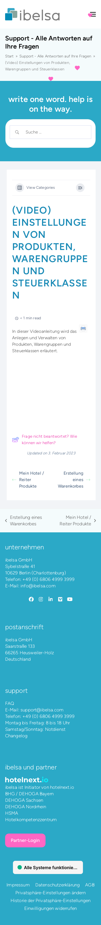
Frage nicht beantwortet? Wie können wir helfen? (44, 439)
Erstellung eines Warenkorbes (74, 480)
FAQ (9, 703)
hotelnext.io (62, 787)
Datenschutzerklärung (57, 885)
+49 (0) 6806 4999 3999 (48, 579)
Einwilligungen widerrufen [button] (50, 908)
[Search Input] (55, 132)
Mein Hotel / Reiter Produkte (28, 480)
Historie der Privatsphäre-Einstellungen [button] (51, 900)
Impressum (18, 885)
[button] (93, 14)
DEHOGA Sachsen (24, 800)
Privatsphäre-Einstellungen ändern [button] (50, 892)
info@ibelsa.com (38, 585)
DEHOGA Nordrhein (25, 806)
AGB (90, 885)
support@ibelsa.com (42, 709)
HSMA (11, 813)
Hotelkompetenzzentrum (31, 819)
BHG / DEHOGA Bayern (29, 793)
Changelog (16, 735)
